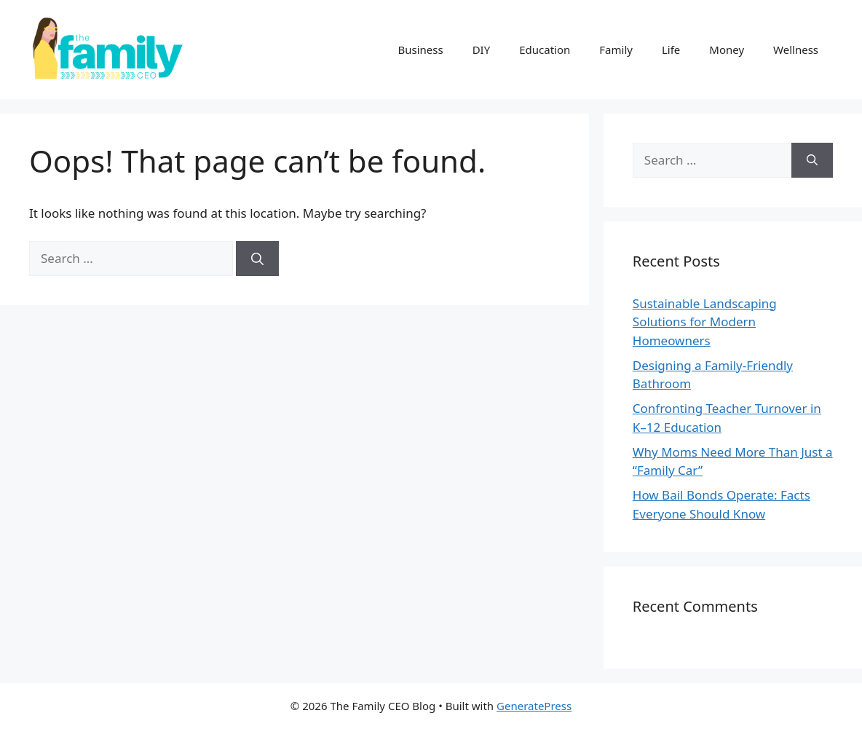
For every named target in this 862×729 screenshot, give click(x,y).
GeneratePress (534, 705)
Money (726, 49)
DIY (481, 49)
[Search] (257, 258)
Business (420, 49)
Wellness (795, 49)
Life (671, 49)
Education (544, 49)
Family (616, 49)
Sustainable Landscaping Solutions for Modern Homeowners (705, 322)
